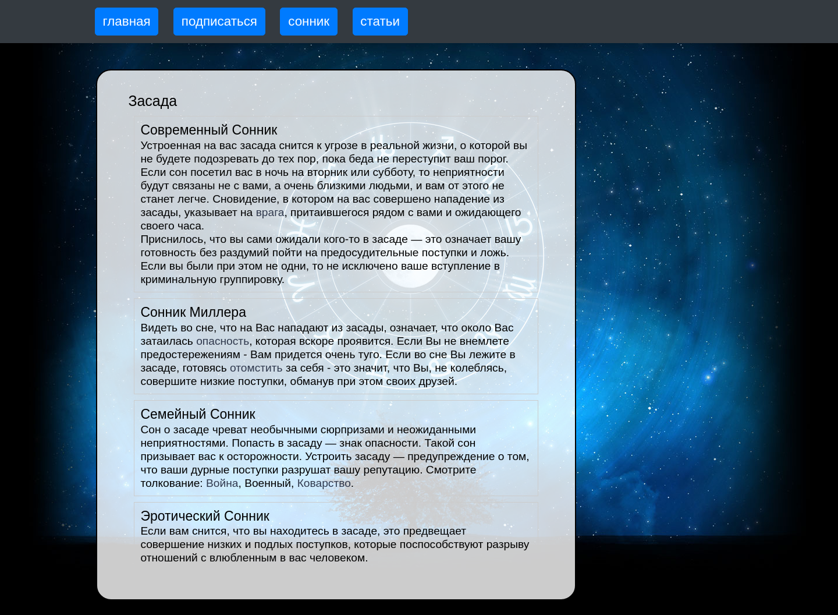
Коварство (324, 483)
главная (127, 21)
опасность (222, 341)
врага (270, 212)
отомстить (256, 368)
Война (222, 483)
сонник (308, 21)
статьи (380, 21)
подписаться (219, 21)
